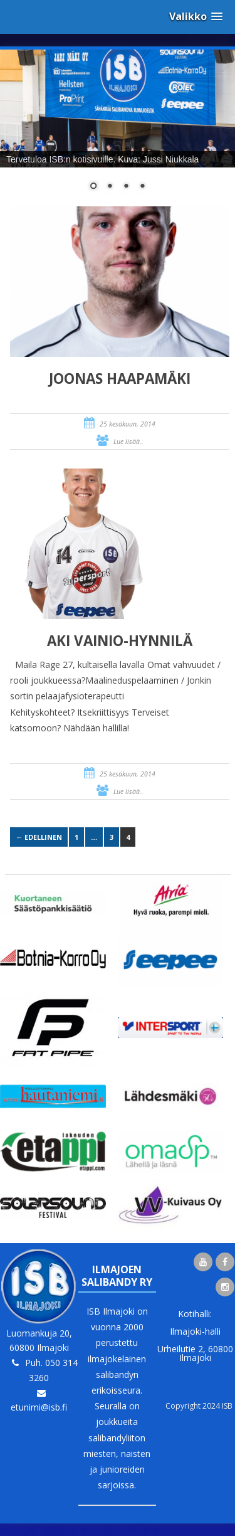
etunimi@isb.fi (39, 1407)
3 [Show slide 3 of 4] (126, 187)
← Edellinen (39, 837)
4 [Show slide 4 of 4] (142, 187)
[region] (117, 128)
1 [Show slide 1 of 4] (93, 187)
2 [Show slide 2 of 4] (110, 187)
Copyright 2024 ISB (198, 1406)
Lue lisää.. (128, 441)
